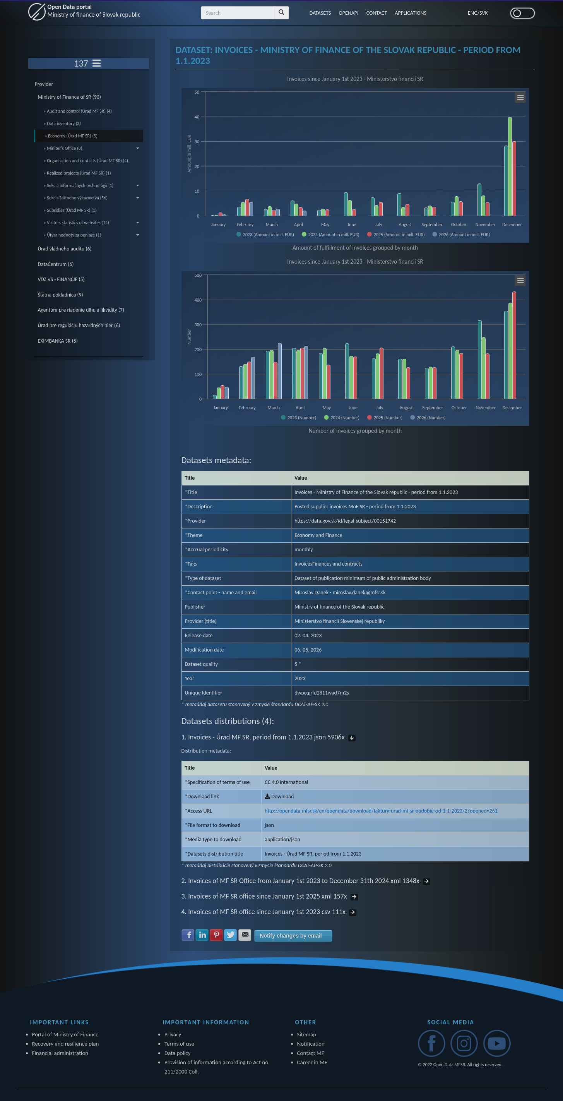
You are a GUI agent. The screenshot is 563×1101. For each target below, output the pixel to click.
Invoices (303, 564)
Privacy (172, 1034)
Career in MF (312, 1062)
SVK (483, 13)
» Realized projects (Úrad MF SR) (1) (77, 173)
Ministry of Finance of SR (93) (69, 97)
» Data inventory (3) (62, 123)
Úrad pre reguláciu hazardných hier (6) (79, 325)
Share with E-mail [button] (245, 935)
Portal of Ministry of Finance (65, 1034)
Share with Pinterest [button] (216, 935)
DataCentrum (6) (56, 264)
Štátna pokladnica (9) (60, 295)
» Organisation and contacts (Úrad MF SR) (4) (86, 160)
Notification (311, 1043)
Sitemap (307, 1034)
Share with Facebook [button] (188, 935)
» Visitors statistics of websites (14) (92, 222)
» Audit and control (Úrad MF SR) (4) (78, 111)
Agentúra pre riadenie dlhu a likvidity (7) (81, 310)
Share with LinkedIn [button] (202, 935)
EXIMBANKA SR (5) (58, 341)
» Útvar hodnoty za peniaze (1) (92, 235)
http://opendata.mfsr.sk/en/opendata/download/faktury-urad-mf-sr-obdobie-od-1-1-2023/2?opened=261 (381, 811)
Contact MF (310, 1053)
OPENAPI (348, 13)
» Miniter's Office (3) (92, 148)
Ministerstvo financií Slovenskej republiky (339, 621)
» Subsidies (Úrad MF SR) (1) (70, 210)
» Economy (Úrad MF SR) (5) (71, 136)
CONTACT (376, 13)
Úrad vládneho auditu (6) (65, 248)
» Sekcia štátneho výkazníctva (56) (92, 198)
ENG (472, 13)
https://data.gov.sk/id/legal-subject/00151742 (345, 521)
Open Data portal (94, 10)
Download (279, 796)
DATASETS (320, 13)
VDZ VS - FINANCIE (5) (61, 279)
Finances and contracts (337, 564)
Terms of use (179, 1043)
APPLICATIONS (410, 13)
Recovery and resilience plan (65, 1043)
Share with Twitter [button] (230, 935)
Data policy (177, 1053)
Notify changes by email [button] (291, 936)
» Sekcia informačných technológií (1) (92, 185)
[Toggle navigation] (96, 63)
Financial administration (60, 1053)
